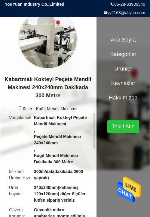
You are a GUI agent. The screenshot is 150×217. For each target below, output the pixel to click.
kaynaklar (123, 83)
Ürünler (25, 108)
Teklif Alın (123, 127)
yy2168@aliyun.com (126, 12)
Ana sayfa (123, 40)
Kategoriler (123, 54)
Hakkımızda (123, 98)
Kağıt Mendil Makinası (57, 108)
